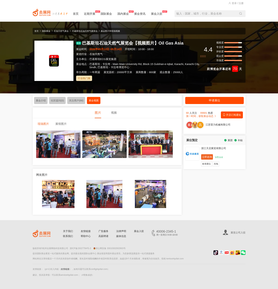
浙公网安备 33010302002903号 (109, 248)
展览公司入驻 (238, 232)
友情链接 (86, 231)
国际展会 (106, 13)
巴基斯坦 (94, 64)
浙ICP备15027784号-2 (80, 248)
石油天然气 (96, 54)
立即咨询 (207, 157)
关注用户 (76, 100)
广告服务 (103, 231)
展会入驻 (156, 12)
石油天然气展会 (61, 31)
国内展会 (123, 12)
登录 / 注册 (236, 3)
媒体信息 (121, 236)
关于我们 (68, 231)
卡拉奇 (106, 64)
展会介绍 (41, 100)
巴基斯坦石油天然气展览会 (85, 31)
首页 (76, 13)
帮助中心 (86, 236)
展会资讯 (139, 13)
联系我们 (68, 236)
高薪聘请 (103, 236)
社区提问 (57, 100)
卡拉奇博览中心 (120, 67)
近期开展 (89, 12)
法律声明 (121, 231)
